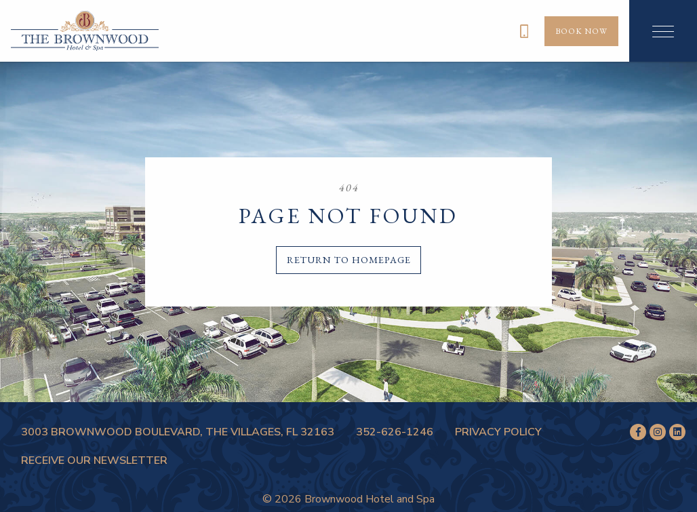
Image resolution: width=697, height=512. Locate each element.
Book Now (581, 31)
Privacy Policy (498, 432)
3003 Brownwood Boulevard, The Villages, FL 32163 (177, 432)
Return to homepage (349, 259)
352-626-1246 (394, 432)
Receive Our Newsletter (94, 460)
